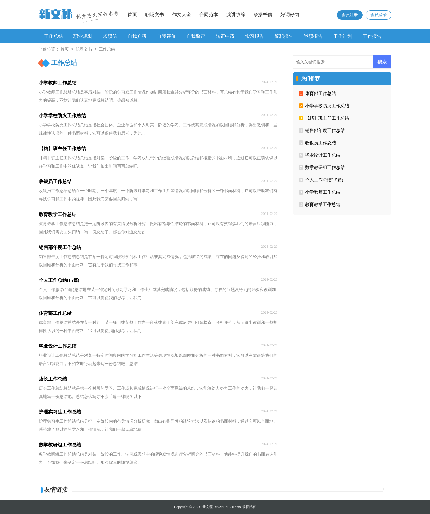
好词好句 (289, 14)
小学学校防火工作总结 (327, 105)
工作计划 (342, 36)
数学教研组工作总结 (325, 167)
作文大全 (181, 14)
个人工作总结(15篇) (324, 180)
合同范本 (208, 14)
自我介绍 (137, 36)
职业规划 (82, 36)
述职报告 (313, 36)
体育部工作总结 (320, 93)
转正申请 (225, 36)
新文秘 (207, 507)
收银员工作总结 (320, 142)
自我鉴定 (195, 36)
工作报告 (372, 36)
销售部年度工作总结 (325, 130)
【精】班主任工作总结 (327, 118)
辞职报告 (284, 36)
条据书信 (262, 14)
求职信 (110, 36)
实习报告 (254, 36)
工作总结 (53, 36)
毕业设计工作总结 (322, 155)
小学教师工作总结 (322, 192)
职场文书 (154, 14)
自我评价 (166, 36)
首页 (132, 14)
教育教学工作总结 (322, 204)
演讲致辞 (235, 14)
